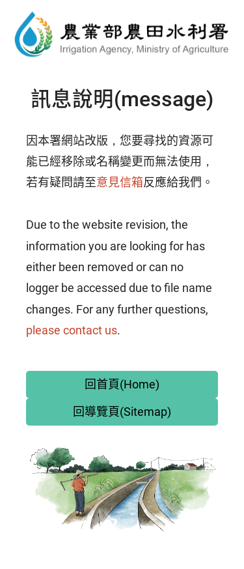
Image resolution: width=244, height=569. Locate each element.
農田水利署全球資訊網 (122, 34)
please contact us (71, 330)
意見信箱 (119, 182)
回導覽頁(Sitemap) (122, 411)
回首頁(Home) (122, 384)
